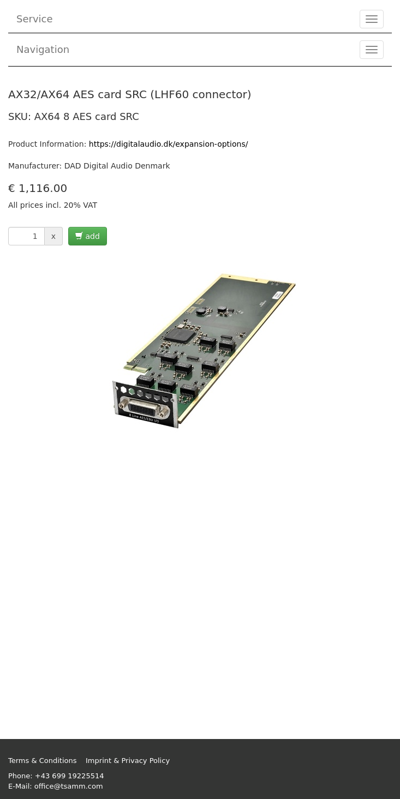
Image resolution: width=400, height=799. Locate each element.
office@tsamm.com (68, 786)
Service (34, 19)
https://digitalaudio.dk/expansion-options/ (168, 144)
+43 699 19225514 (69, 776)
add (87, 236)
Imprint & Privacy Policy (128, 760)
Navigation (42, 49)
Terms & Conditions (42, 760)
